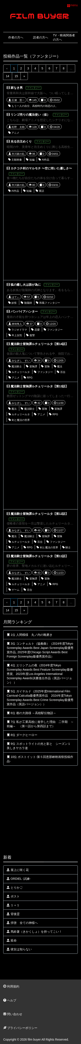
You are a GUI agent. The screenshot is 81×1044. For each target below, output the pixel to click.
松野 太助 (16, 127)
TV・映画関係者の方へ (64, 37)
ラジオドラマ (17, 329)
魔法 (58, 366)
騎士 (66, 547)
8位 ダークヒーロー (22, 735)
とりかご (15, 887)
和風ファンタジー (48, 302)
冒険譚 (31, 366)
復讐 (30, 335)
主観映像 (15, 159)
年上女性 (15, 335)
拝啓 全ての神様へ (22, 922)
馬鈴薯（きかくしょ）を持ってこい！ (34, 931)
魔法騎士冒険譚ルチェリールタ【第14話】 (39, 344)
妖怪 (12, 302)
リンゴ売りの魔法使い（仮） (30, 114)
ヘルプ (9, 1000)
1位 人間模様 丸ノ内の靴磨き (29, 634)
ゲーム (13, 589)
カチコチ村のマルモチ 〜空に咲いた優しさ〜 (41, 168)
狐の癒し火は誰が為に (26, 284)
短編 (30, 159)
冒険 (45, 366)
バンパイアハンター (24, 311)
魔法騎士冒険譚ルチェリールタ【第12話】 (39, 513)
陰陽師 (26, 302)
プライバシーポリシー (20, 1028)
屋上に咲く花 (18, 870)
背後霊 (13, 914)
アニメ (13, 132)
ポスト (13, 896)
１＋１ (13, 905)
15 (16, 76)
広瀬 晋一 (16, 100)
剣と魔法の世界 (19, 420)
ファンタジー (53, 329)
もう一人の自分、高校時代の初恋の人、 (33, 105)
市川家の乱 (16, 153)
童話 (40, 190)
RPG (28, 377)
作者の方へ (15, 37)
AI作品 (43, 159)
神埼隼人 (15, 323)
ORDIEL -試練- (19, 878)
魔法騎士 (15, 366)
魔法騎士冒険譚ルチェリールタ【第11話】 (39, 556)
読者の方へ (40, 37)
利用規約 (11, 986)
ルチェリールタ (19, 372)
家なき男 (17, 87)
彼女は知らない (19, 949)
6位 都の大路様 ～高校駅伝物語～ (31, 713)
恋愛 (35, 329)
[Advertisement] (40, 237)
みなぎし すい (19, 360)
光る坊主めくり (21, 141)
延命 (12, 940)
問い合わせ (12, 1014)
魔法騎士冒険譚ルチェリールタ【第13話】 (39, 386)
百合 (61, 372)
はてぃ (13, 297)
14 (7, 76)
